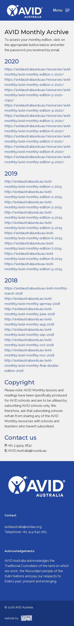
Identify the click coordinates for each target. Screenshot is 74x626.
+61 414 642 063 (34, 532)
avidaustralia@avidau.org (23, 527)
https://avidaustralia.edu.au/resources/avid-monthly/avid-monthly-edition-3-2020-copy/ (38, 95)
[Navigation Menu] (61, 10)
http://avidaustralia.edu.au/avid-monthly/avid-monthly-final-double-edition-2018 (32, 365)
